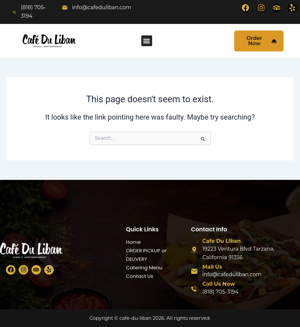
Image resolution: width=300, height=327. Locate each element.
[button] (146, 40)
